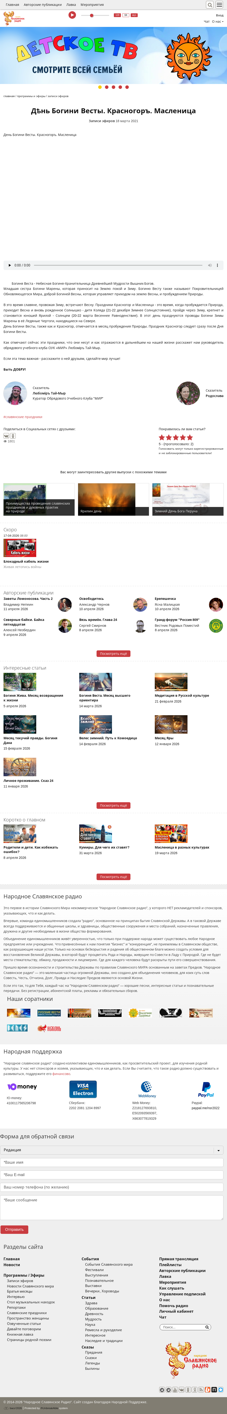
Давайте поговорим (24, 1329)
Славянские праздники (27, 1313)
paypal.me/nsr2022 (206, 1108)
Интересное (95, 1335)
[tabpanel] (113, 55)
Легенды (92, 1363)
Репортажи (16, 1307)
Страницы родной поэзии (29, 1340)
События (90, 1259)
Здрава (91, 1303)
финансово (61, 1074)
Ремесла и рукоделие (103, 1330)
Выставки (93, 1286)
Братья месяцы (19, 1291)
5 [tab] (127, 87)
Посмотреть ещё (113, 654)
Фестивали (94, 1270)
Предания (93, 1352)
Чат (207, 21)
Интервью (16, 1297)
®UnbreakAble (49, 1408)
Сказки (91, 1358)
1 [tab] (100, 87)
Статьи (89, 1298)
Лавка (71, 5)
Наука (90, 1325)
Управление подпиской (182, 1294)
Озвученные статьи (24, 1324)
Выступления (96, 1275)
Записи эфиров (102, 121)
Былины (92, 1368)
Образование (96, 1308)
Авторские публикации (43, 5)
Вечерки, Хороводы (102, 1291)
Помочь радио (173, 1306)
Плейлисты (170, 1265)
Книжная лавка (20, 1334)
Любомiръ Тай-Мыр (49, 393)
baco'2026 (13, 1408)
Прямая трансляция (178, 1259)
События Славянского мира (108, 1264)
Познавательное (99, 1281)
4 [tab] (120, 87)
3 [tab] (113, 87)
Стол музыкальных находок (31, 1302)
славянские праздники (23, 417)
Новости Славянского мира (30, 1286)
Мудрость (93, 1319)
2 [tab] (106, 87)
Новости (12, 1265)
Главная (12, 5)
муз (134, 15)
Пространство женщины (28, 1318)
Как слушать (171, 1288)
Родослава (214, 396)
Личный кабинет (176, 1311)
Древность (94, 1314)
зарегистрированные (208, 448)
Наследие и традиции (104, 1341)
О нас (164, 1300)
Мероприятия (92, 5)
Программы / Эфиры (24, 1275)
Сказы (88, 1347)
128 (117, 15)
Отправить (14, 1230)
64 (126, 15)
